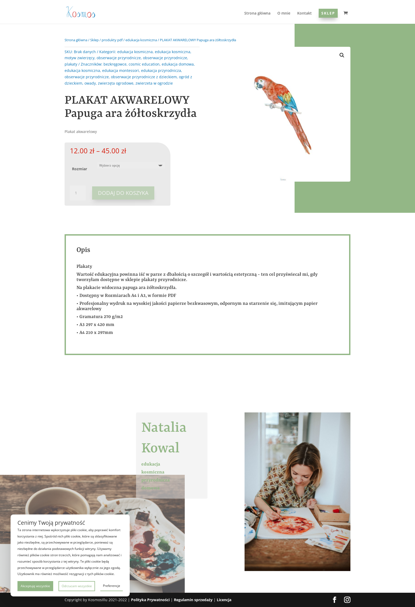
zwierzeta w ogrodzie (154, 83)
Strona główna (257, 13)
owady (90, 83)
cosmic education (144, 64)
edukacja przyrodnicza (161, 70)
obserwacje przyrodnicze (119, 57)
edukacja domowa (178, 64)
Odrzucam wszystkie (77, 586)
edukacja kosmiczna (141, 40)
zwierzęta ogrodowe (115, 83)
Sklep (328, 13)
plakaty (71, 64)
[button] (342, 55)
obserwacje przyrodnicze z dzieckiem (144, 76)
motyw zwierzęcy (79, 57)
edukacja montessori (120, 70)
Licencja (224, 599)
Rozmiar (79, 168)
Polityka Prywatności (150, 599)
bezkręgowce (115, 64)
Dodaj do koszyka (123, 192)
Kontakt (304, 13)
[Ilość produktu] (78, 193)
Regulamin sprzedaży (193, 599)
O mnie (283, 13)
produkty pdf (112, 40)
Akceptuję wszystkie (35, 586)
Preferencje (111, 585)
